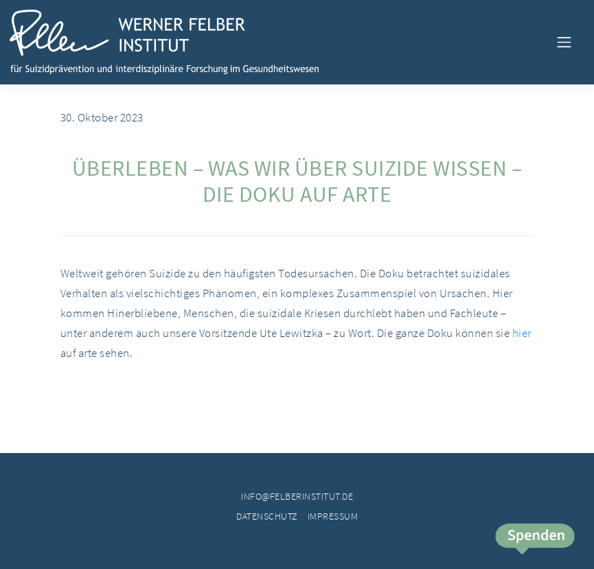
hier (522, 332)
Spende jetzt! (534, 539)
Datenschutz (267, 516)
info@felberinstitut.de (297, 496)
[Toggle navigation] (563, 42)
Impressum (333, 516)
